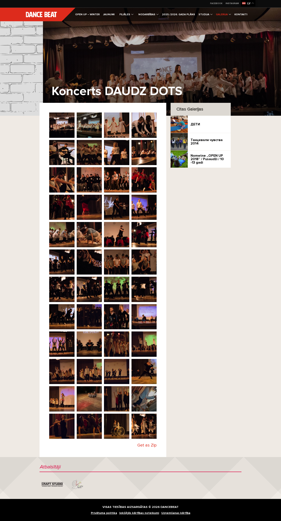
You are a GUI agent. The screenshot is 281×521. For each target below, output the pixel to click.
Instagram (232, 3)
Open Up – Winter (87, 14)
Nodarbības (148, 14)
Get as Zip (147, 445)
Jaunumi (109, 14)
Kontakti (240, 14)
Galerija (223, 14)
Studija (205, 14)
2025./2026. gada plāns (178, 14)
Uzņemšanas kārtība (175, 513)
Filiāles (126, 14)
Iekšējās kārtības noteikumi (139, 513)
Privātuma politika (104, 513)
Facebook (216, 3)
